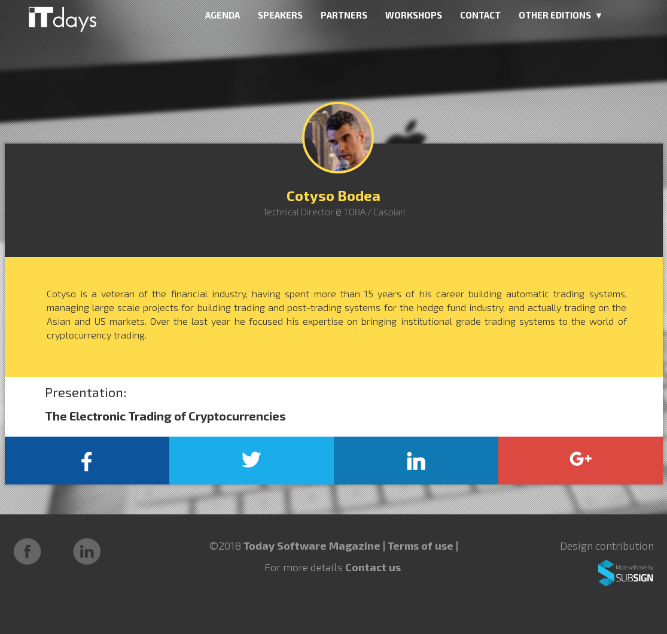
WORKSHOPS (413, 15)
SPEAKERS (280, 15)
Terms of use (422, 545)
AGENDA (222, 15)
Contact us (373, 567)
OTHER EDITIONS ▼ (561, 15)
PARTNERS (344, 15)
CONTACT (480, 15)
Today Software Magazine (311, 545)
